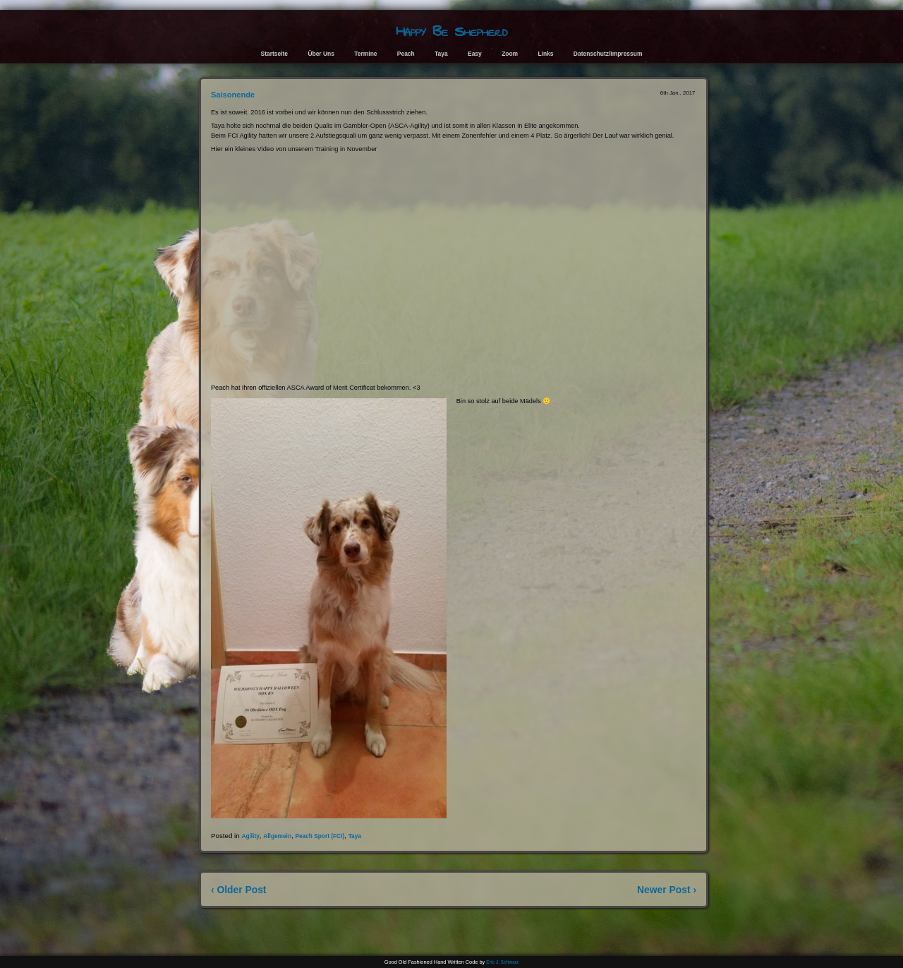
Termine (365, 53)
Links (545, 53)
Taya (441, 53)
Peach (406, 53)
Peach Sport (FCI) (319, 835)
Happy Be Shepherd (451, 31)
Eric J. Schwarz (502, 962)
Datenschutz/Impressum (608, 53)
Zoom (510, 53)
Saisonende (233, 94)
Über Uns (321, 53)
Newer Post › (666, 889)
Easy (475, 53)
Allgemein (277, 835)
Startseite (274, 53)
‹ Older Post (239, 889)
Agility (250, 835)
